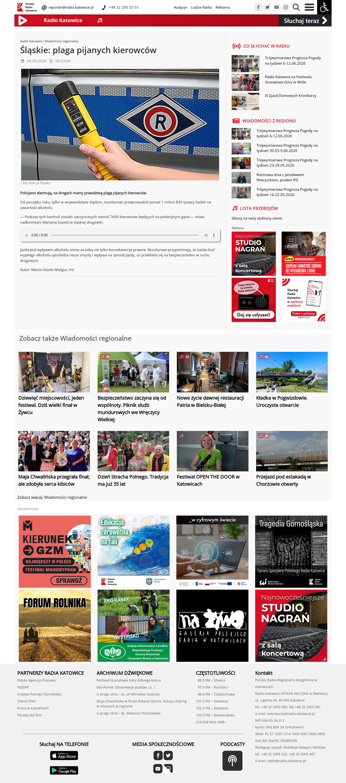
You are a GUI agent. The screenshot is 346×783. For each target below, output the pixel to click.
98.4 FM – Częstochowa (215, 694)
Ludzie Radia (201, 7)
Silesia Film (26, 701)
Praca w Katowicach (33, 708)
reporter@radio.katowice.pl (71, 7)
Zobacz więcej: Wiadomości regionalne (52, 497)
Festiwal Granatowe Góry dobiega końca (129, 680)
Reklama (223, 7)
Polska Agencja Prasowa (36, 680)
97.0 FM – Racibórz (212, 687)
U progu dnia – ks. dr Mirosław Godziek (128, 694)
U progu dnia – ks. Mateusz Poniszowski (129, 713)
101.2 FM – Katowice (212, 701)
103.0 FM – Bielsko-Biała (215, 715)
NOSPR (23, 687)
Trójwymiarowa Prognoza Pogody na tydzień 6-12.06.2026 (293, 60)
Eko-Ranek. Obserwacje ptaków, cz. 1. (127, 687)
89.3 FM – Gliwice (210, 680)
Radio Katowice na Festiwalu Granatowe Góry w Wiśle (288, 79)
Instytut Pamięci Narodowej (39, 694)
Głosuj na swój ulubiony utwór (257, 218)
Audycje (180, 7)
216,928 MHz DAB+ (211, 722)
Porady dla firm (29, 715)
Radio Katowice (31, 41)
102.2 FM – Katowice (212, 708)
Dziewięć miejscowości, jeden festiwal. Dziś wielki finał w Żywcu (51, 405)
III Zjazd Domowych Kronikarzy (290, 95)
